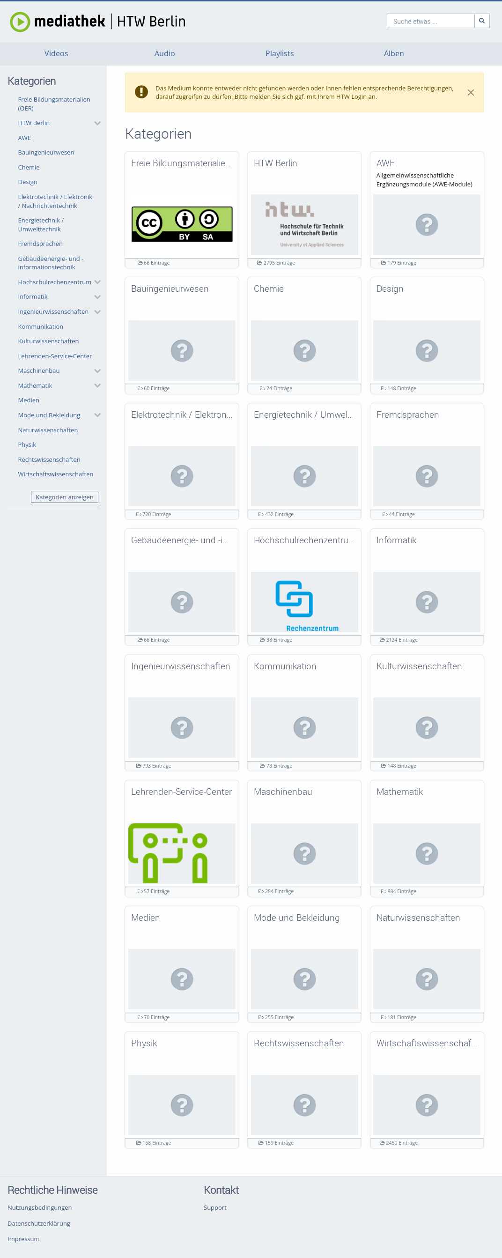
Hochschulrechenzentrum (55, 282)
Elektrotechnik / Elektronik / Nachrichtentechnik (55, 201)
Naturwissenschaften (48, 430)
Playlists (280, 54)
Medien (29, 400)
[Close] (470, 92)
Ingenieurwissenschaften (53, 311)
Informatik (33, 296)
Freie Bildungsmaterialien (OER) (54, 103)
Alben (394, 54)
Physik (27, 444)
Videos (56, 54)
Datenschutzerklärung (38, 1223)
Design (27, 182)
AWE (24, 137)
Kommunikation (41, 326)
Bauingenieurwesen (46, 152)
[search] (391, 21)
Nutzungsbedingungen (39, 1207)
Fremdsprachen (40, 243)
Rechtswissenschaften (49, 459)
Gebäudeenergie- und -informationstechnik (51, 263)
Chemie (29, 167)
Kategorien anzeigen (64, 497)
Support (215, 1207)
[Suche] (442, 21)
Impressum (23, 1239)
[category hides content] (94, 123)
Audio (165, 54)
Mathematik (35, 385)
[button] (57, 123)
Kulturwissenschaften (48, 341)
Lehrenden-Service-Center (55, 356)
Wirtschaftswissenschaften (56, 474)
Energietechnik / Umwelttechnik (41, 224)
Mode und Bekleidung (49, 415)
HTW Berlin (34, 122)
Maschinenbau (39, 370)
